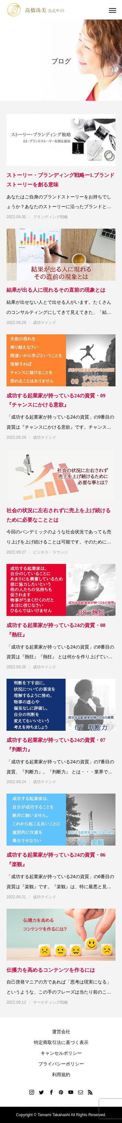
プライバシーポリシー (61, 1063)
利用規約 (61, 1074)
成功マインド (44, 323)
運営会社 (61, 1031)
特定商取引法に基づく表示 (61, 1042)
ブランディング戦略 (50, 217)
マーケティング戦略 (50, 1002)
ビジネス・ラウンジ (50, 552)
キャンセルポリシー (61, 1053)
